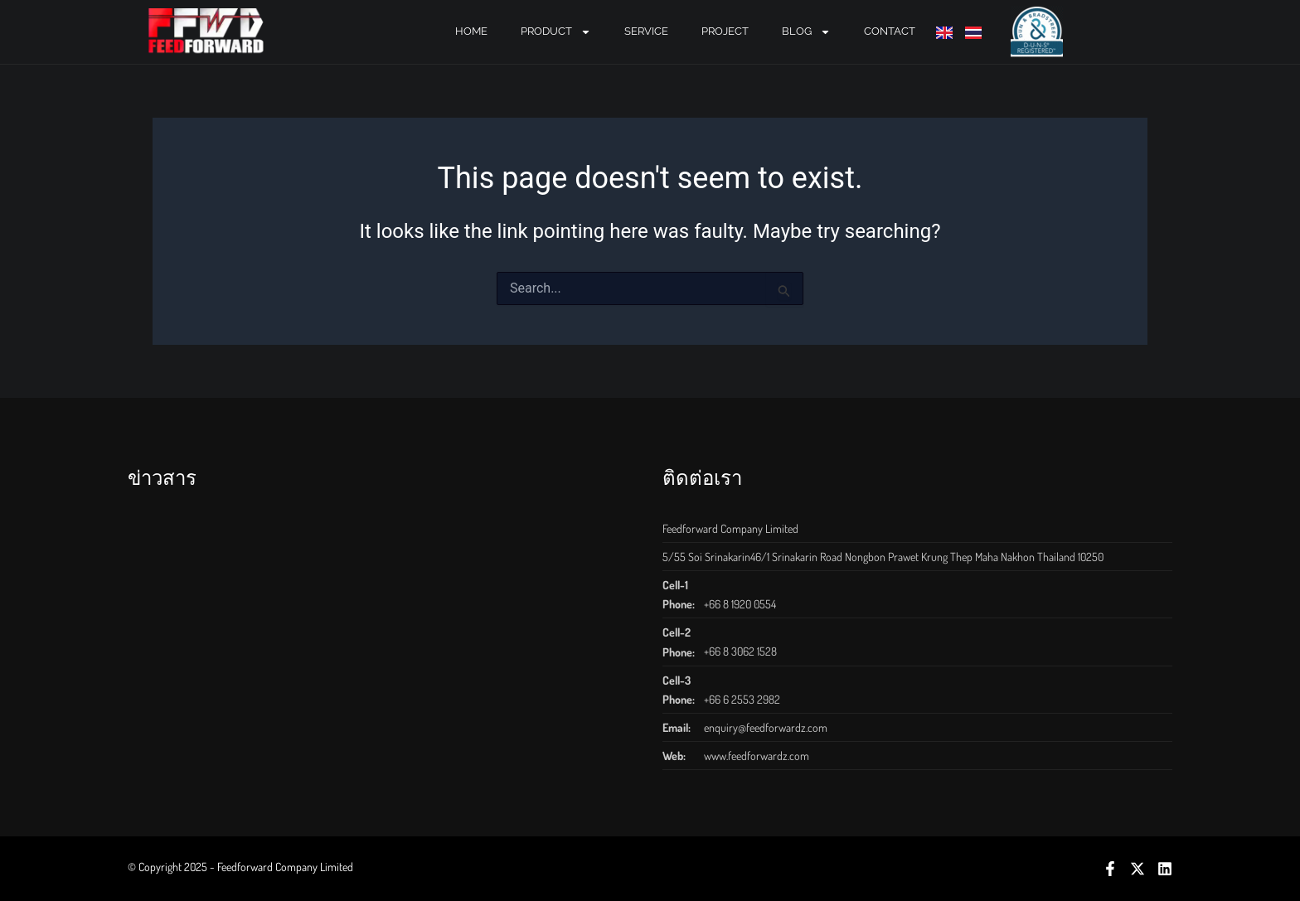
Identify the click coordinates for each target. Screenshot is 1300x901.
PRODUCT (556, 32)
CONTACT (889, 31)
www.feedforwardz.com (756, 755)
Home (471, 31)
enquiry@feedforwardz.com (765, 727)
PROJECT (725, 31)
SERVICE (646, 31)
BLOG (806, 32)
